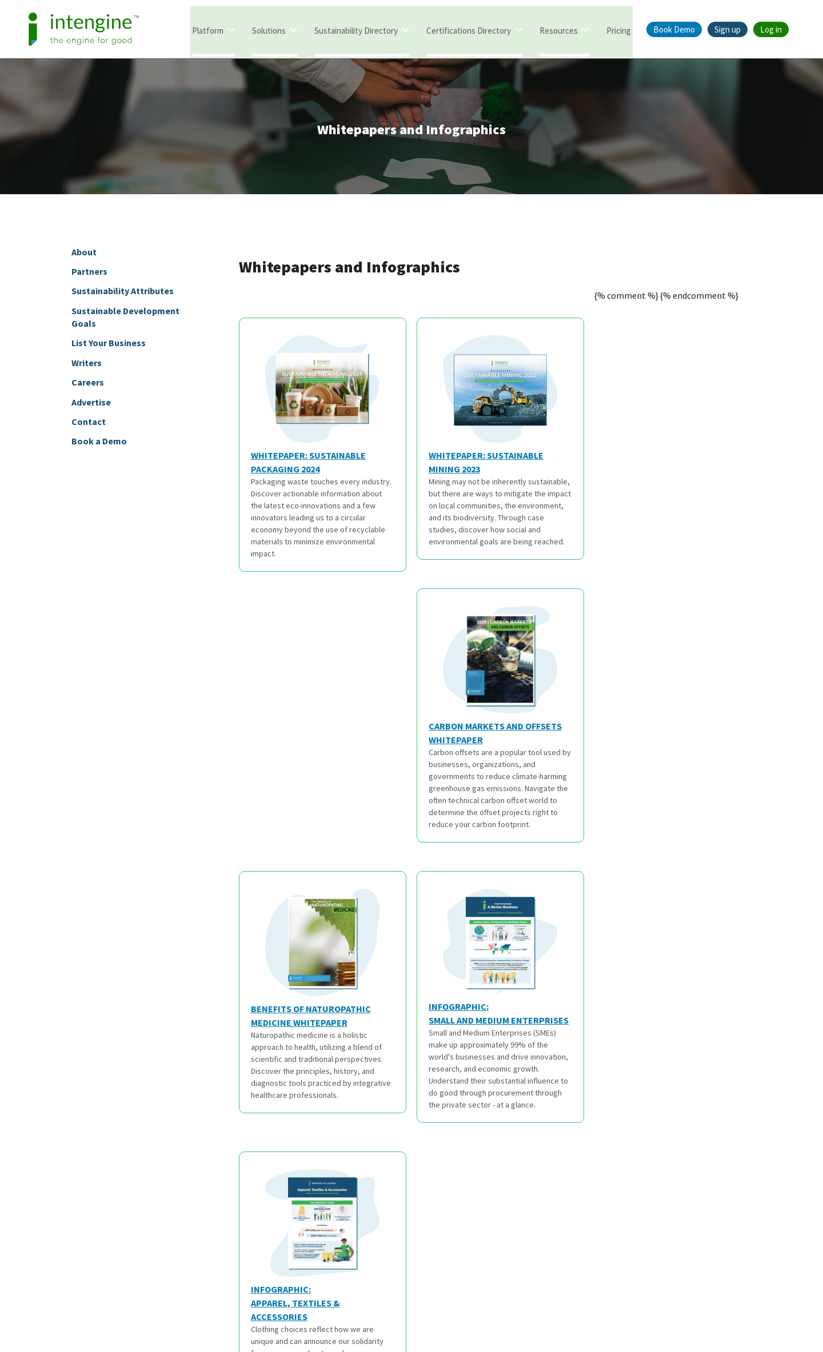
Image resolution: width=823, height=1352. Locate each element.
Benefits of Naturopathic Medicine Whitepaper (315, 690)
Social (674, 1080)
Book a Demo (99, 443)
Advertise (91, 404)
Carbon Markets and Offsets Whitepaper (669, 407)
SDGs (174, 1184)
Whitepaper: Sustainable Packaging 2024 (315, 407)
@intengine (695, 1106)
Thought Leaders (196, 1145)
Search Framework (35, 1184)
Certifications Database (43, 1145)
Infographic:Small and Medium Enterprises (497, 688)
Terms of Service (375, 1299)
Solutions (269, 30)
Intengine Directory (35, 1106)
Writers (86, 365)
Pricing (618, 30)
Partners (89, 273)
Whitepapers (188, 1106)
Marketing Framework (40, 1204)
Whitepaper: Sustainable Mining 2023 (491, 407)
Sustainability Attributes (122, 293)
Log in (771, 29)
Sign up (727, 29)
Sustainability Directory (356, 30)
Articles (178, 1126)
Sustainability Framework (46, 1164)
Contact (88, 424)
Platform (207, 30)
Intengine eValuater (36, 1126)
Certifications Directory (468, 30)
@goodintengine (705, 1126)
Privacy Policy (448, 1299)
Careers (87, 384)
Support (509, 1164)
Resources (559, 30)
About (84, 253)
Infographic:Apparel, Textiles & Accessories (667, 709)
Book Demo (674, 29)
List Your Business (108, 345)
